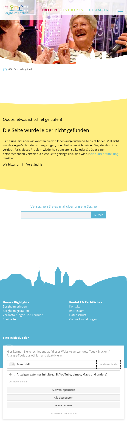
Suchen (98, 215)
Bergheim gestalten (16, 311)
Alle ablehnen (63, 405)
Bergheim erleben (15, 306)
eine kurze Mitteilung (104, 154)
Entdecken (73, 9)
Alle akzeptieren (63, 397)
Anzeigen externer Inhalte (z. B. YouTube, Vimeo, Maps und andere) (62, 374)
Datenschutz (77, 315)
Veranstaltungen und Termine (23, 315)
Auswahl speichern (63, 389)
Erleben (49, 9)
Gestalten (99, 9)
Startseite (9, 319)
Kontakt (74, 306)
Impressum (76, 311)
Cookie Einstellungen (83, 319)
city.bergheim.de (5, 69)
